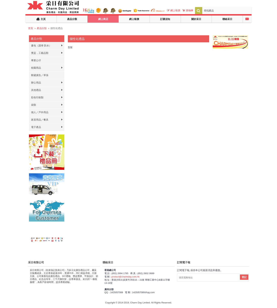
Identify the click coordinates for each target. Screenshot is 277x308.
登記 (244, 277)
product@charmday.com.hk (125, 276)
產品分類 (42, 28)
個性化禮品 (56, 28)
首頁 (30, 28)
